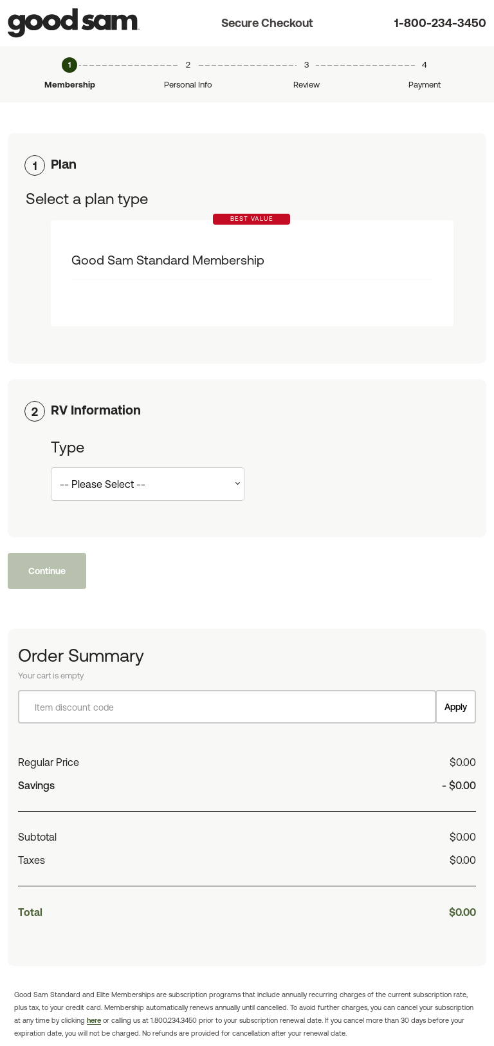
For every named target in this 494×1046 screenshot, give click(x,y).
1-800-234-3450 (440, 23)
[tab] (247, 164)
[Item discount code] (227, 707)
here (94, 1020)
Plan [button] (64, 163)
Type (67, 447)
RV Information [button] (96, 409)
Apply (455, 707)
